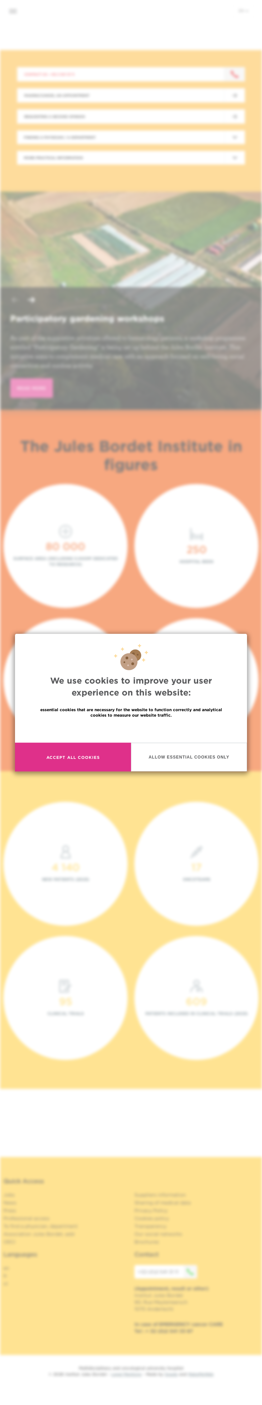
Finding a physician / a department (60, 137)
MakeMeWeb (201, 1374)
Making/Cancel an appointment (56, 95)
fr (5, 1276)
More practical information (53, 158)
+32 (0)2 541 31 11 (167, 1272)
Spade (171, 1374)
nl (5, 1283)
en (243, 11)
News (9, 1202)
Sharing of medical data (162, 1202)
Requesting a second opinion (54, 116)
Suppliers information (160, 1195)
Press (9, 1210)
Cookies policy (151, 1218)
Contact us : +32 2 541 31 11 (49, 74)
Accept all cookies (73, 778)
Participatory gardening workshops (87, 318)
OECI (9, 1242)
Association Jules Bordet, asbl (39, 1234)
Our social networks (158, 1234)
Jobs (9, 1195)
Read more (131, 750)
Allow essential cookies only (189, 778)
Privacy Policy (151, 1210)
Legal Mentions (126, 1374)
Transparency (150, 1226)
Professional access (26, 1218)
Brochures (146, 1242)
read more (31, 388)
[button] (15, 300)
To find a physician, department (40, 1226)
